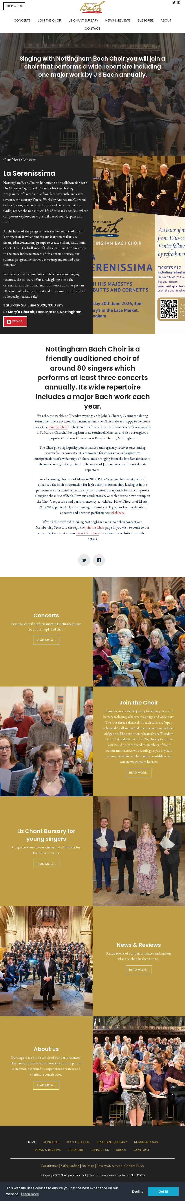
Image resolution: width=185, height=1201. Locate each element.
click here (118, 512)
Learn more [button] (30, 1194)
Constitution (50, 1165)
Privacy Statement (109, 1165)
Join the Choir (92, 96)
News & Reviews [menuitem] (118, 20)
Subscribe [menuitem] (146, 20)
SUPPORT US (14, 6)
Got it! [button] (163, 1191)
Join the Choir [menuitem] (50, 20)
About (121, 1150)
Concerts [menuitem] (22, 20)
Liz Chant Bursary (112, 1142)
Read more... (46, 640)
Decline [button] (137, 1191)
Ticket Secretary (87, 533)
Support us (100, 1150)
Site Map (88, 1165)
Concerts (51, 1142)
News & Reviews (48, 1150)
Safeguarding (70, 1165)
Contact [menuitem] (93, 28)
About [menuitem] (166, 20)
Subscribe (76, 1150)
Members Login (146, 1142)
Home (31, 1142)
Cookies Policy (134, 1165)
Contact (142, 1150)
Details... (15, 321)
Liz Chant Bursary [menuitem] (83, 20)
